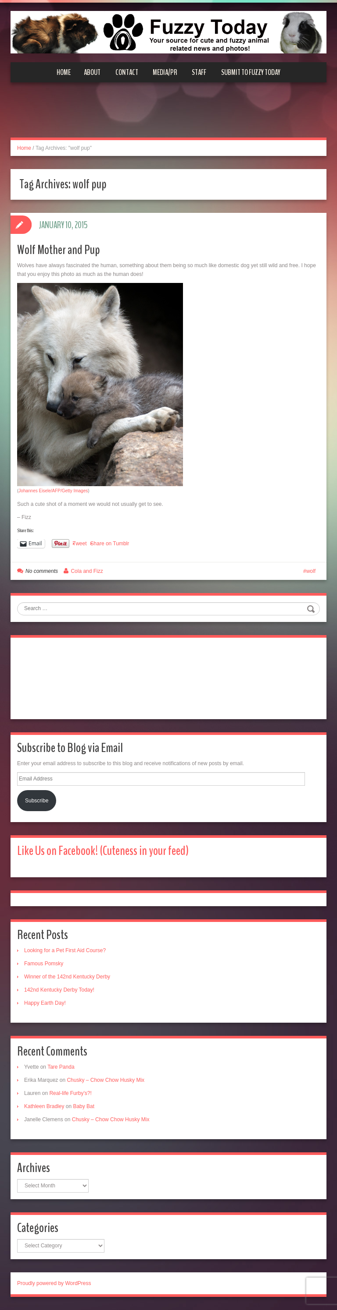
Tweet (80, 543)
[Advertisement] (168, 115)
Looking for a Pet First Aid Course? (65, 950)
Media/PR (165, 72)
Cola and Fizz (87, 571)
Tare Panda (60, 1067)
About (92, 72)
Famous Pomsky (43, 963)
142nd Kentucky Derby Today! (59, 990)
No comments (41, 571)
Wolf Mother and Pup (58, 250)
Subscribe (36, 801)
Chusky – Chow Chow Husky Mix (105, 1080)
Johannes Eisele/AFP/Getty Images (53, 490)
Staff (199, 72)
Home (64, 72)
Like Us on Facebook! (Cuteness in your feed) (103, 851)
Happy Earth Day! (45, 1003)
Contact (126, 72)
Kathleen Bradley (44, 1106)
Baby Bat (83, 1106)
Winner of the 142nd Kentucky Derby (67, 977)
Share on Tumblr (109, 543)
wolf (310, 571)
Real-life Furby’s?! (70, 1093)
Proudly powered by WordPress (54, 1283)
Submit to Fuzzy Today (250, 72)
